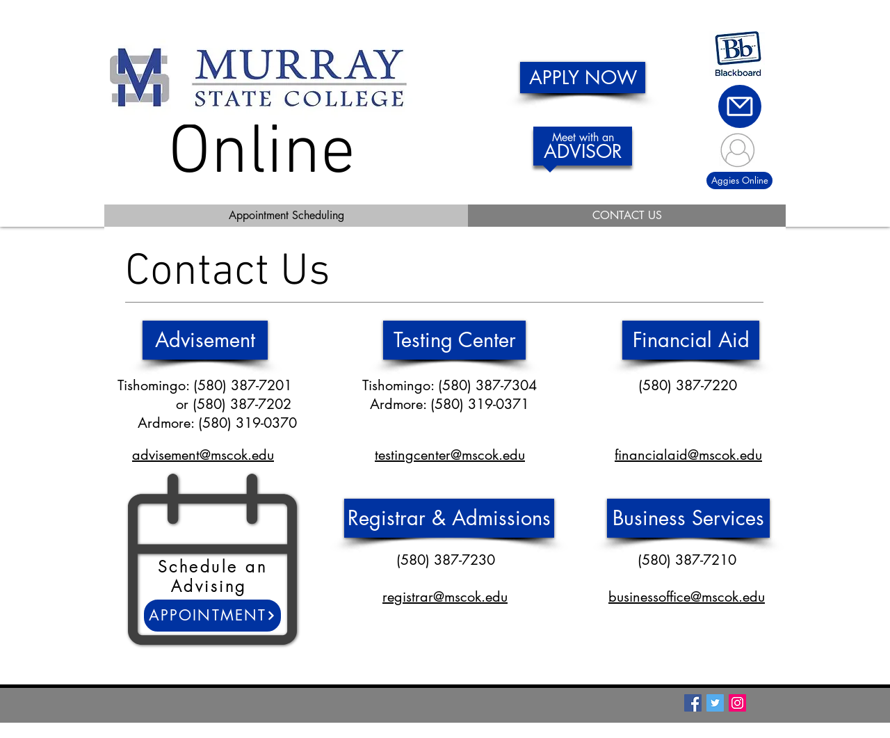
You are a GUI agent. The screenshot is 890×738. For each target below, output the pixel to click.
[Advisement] (205, 340)
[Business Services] (688, 518)
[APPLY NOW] (582, 77)
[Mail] (739, 106)
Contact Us (227, 272)
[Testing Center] (454, 340)
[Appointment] (212, 616)
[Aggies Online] (739, 180)
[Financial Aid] (690, 340)
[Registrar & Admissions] (449, 518)
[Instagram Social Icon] (737, 703)
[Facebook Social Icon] (693, 703)
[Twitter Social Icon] (715, 703)
